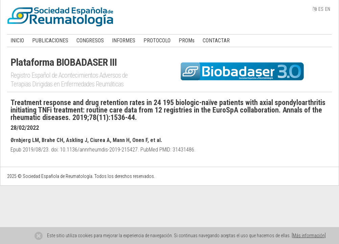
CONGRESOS (90, 40)
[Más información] (309, 235)
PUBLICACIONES (50, 40)
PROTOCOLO (157, 40)
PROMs (187, 40)
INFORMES (123, 40)
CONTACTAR (216, 40)
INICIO (17, 40)
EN (327, 9)
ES (320, 9)
